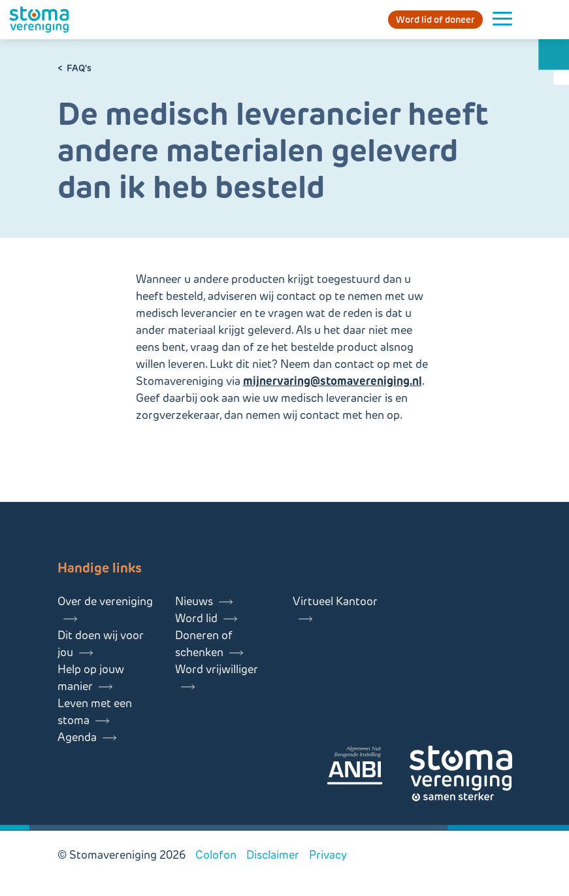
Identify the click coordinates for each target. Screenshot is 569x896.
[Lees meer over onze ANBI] (368, 767)
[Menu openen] (502, 19)
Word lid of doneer (435, 19)
